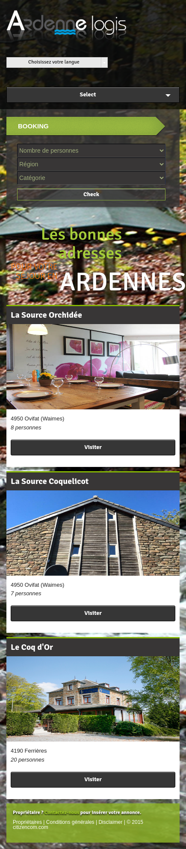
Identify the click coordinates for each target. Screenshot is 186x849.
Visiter (93, 447)
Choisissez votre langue (54, 62)
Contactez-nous (61, 812)
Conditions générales (70, 822)
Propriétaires (27, 822)
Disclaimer (110, 822)
